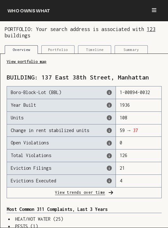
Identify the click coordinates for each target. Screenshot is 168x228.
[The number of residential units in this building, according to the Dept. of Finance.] (109, 117)
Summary (131, 50)
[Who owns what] (29, 10)
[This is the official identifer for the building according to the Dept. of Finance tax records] (109, 92)
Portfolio (58, 50)
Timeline (95, 50)
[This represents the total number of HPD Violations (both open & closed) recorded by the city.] (109, 155)
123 (151, 29)
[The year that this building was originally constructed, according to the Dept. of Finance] (109, 105)
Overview (21, 50)
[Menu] (154, 10)
